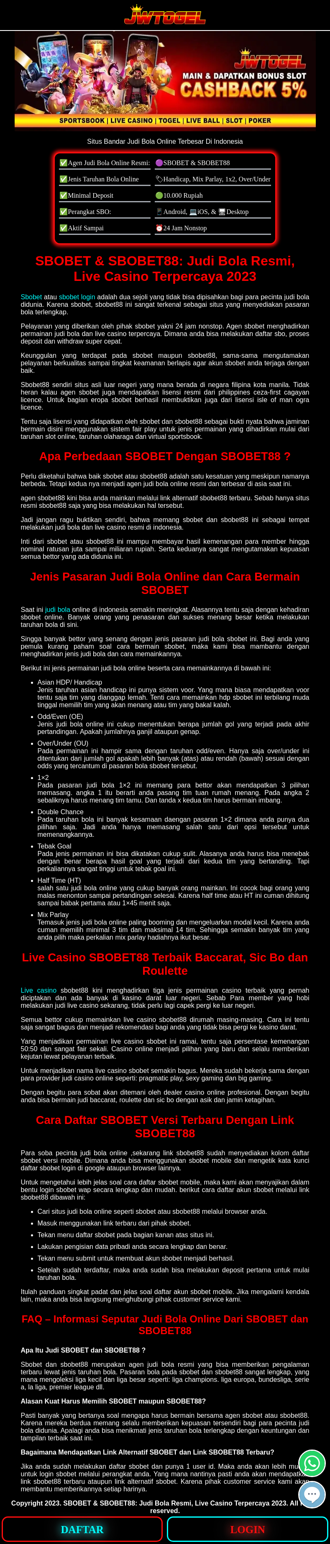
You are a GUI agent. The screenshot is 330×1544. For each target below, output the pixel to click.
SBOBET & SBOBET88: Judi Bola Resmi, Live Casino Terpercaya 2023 (174, 1503)
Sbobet (31, 297)
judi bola (57, 609)
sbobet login (77, 297)
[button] (312, 1494)
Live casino (39, 990)
